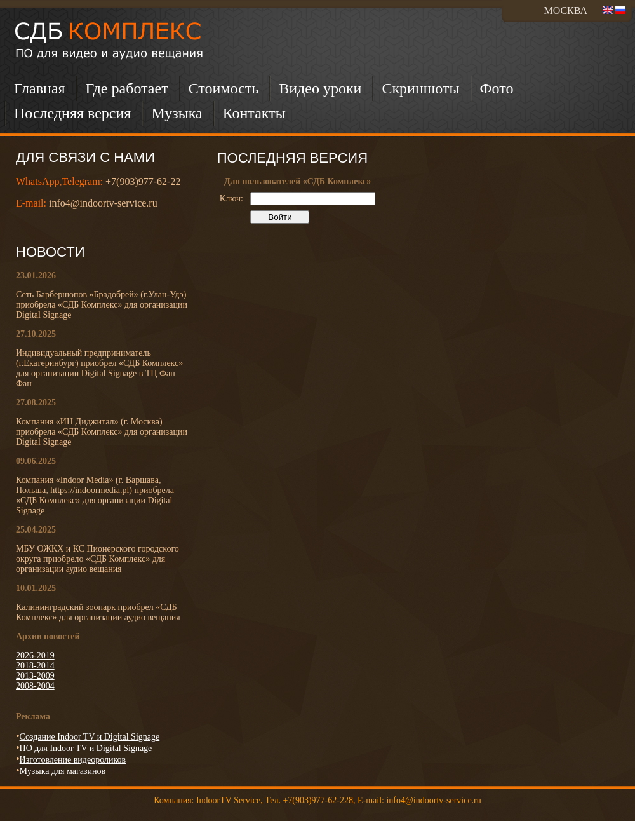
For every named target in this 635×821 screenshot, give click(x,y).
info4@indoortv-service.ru (103, 203)
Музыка (176, 113)
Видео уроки (320, 88)
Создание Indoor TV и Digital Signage (90, 737)
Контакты (254, 113)
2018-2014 (35, 665)
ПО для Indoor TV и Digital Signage (86, 748)
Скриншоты (420, 88)
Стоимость (224, 88)
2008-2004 (35, 686)
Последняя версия (72, 113)
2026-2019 (35, 655)
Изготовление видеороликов (73, 759)
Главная (39, 88)
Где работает (127, 88)
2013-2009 (35, 676)
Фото (497, 88)
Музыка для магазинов (62, 771)
